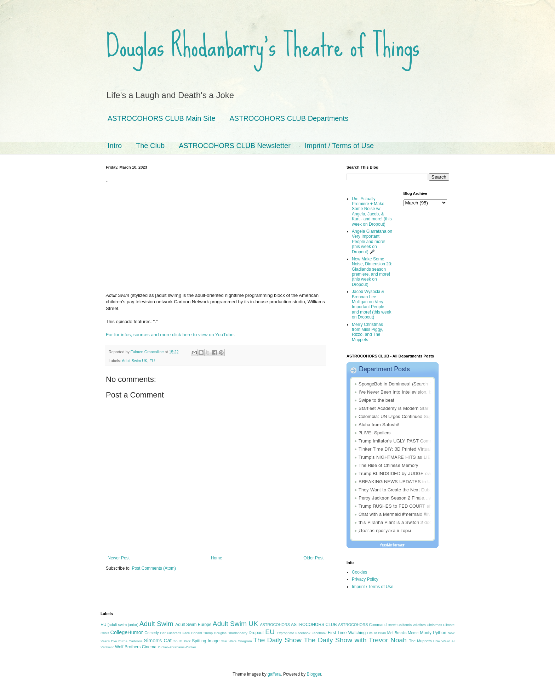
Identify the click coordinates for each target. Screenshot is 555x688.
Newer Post (119, 558)
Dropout (256, 632)
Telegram (245, 641)
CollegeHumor (126, 632)
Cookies (359, 572)
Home (216, 558)
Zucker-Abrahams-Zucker (177, 647)
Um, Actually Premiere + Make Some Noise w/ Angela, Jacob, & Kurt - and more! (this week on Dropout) (372, 211)
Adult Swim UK (134, 361)
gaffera (274, 674)
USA (436, 641)
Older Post (313, 558)
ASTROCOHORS (275, 624)
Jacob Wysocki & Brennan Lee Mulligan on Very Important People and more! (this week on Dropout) (371, 304)
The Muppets (420, 641)
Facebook (318, 633)
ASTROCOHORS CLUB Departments (289, 118)
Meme (413, 633)
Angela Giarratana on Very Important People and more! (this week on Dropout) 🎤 (372, 241)
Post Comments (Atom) (154, 568)
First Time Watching (347, 632)
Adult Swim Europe (193, 624)
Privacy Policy (365, 579)
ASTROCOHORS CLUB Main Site (162, 118)
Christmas (434, 625)
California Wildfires (411, 625)
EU (152, 361)
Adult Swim (156, 623)
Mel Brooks (397, 633)
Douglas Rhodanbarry (230, 633)
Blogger (314, 674)
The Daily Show (277, 640)
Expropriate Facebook (293, 633)
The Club (150, 146)
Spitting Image (205, 640)
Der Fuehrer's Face (175, 633)
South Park (182, 641)
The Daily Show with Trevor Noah (355, 640)
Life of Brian (376, 633)
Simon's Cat (157, 640)
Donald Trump (202, 633)
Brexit (392, 625)
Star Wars (228, 641)
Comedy (151, 633)
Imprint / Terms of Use (339, 146)
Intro (115, 146)
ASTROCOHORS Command (362, 624)
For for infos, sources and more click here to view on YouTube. (170, 334)
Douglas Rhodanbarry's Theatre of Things (262, 46)
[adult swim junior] (123, 624)
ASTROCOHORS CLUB (314, 624)
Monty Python (433, 632)
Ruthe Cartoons (130, 641)
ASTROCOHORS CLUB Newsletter (235, 146)
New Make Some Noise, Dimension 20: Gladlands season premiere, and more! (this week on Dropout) (372, 271)
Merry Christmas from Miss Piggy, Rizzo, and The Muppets (367, 332)
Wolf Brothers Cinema (135, 646)
